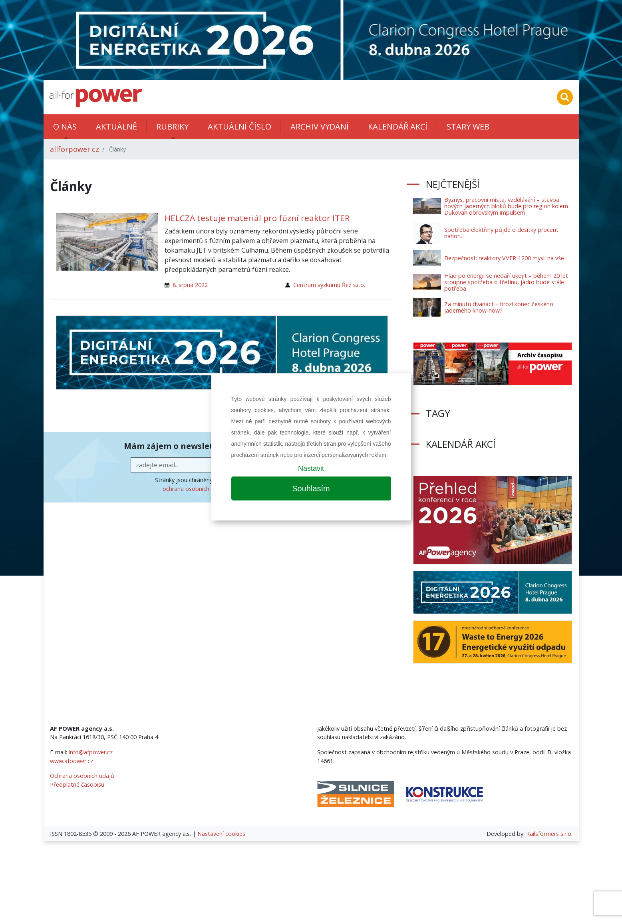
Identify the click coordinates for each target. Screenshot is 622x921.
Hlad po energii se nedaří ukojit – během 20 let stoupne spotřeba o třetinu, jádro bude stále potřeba (506, 282)
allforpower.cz (74, 149)
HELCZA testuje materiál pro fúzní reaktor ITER (257, 217)
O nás (65, 126)
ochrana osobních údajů (194, 488)
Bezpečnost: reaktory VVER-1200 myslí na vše (504, 258)
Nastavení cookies (221, 833)
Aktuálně (116, 126)
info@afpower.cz (91, 752)
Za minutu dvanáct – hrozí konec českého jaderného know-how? (498, 307)
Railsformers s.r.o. (549, 833)
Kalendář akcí (397, 126)
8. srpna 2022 (190, 285)
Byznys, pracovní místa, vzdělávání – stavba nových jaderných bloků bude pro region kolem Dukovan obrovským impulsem (506, 206)
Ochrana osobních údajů (82, 775)
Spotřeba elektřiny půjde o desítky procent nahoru (501, 233)
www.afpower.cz (71, 761)
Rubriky (172, 126)
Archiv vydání (319, 126)
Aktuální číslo (239, 126)
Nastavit (311, 468)
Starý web (468, 126)
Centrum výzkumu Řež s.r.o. (329, 285)
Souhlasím (311, 488)
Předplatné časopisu (77, 784)
